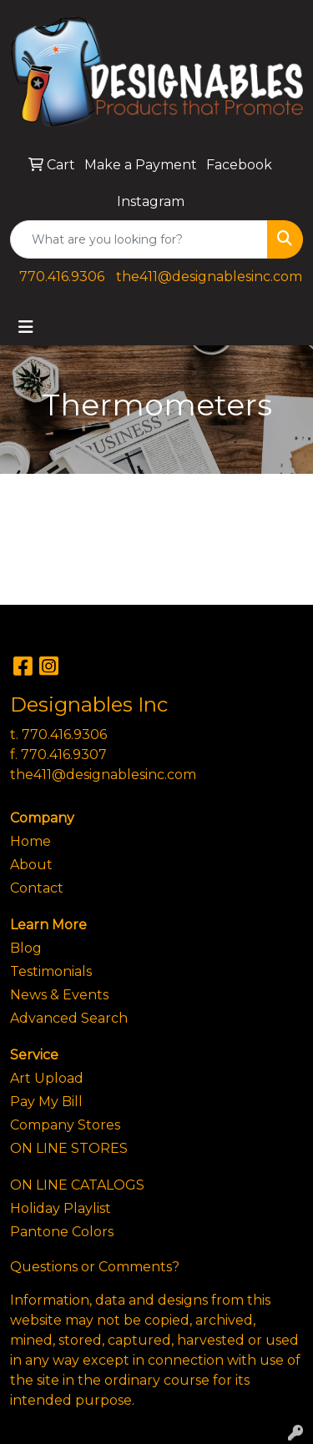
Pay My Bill (46, 1101)
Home (30, 841)
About (31, 865)
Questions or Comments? (94, 1267)
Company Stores (65, 1125)
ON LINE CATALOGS (77, 1185)
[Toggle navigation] (25, 327)
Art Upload (46, 1078)
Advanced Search (69, 1018)
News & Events (59, 995)
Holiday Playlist (60, 1208)
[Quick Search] (139, 239)
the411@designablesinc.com (209, 276)
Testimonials (51, 971)
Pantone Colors (62, 1232)
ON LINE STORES (69, 1148)
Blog (26, 948)
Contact (36, 888)
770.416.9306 (61, 276)
